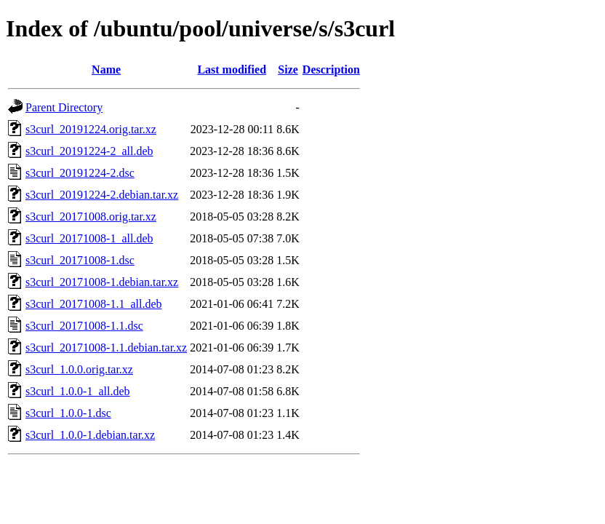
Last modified (231, 69)
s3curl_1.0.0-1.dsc (68, 413)
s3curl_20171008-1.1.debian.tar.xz (106, 347)
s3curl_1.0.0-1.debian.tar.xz (90, 435)
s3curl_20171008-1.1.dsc (84, 325)
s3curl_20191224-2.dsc (80, 173)
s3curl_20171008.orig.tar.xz (90, 216)
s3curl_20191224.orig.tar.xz (90, 129)
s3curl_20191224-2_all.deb (89, 151)
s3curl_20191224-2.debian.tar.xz (101, 194)
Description (331, 69)
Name (106, 69)
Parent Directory (64, 107)
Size (288, 69)
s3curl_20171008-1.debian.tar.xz (101, 282)
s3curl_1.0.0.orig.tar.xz (79, 369)
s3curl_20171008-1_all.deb (89, 238)
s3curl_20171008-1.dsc (80, 260)
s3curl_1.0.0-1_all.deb (77, 391)
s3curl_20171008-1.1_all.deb (93, 304)
